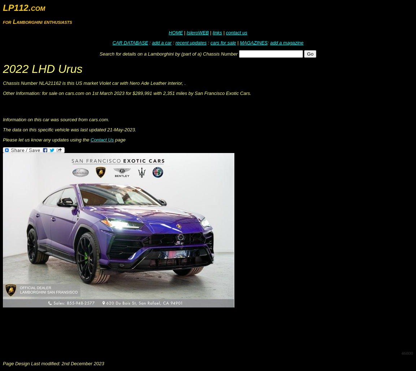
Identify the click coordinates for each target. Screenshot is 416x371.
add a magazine (287, 42)
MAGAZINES (254, 42)
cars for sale (223, 42)
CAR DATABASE (130, 42)
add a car (162, 42)
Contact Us (102, 140)
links (217, 32)
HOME (176, 32)
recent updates (191, 42)
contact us (236, 32)
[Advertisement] (134, 328)
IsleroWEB (198, 32)
